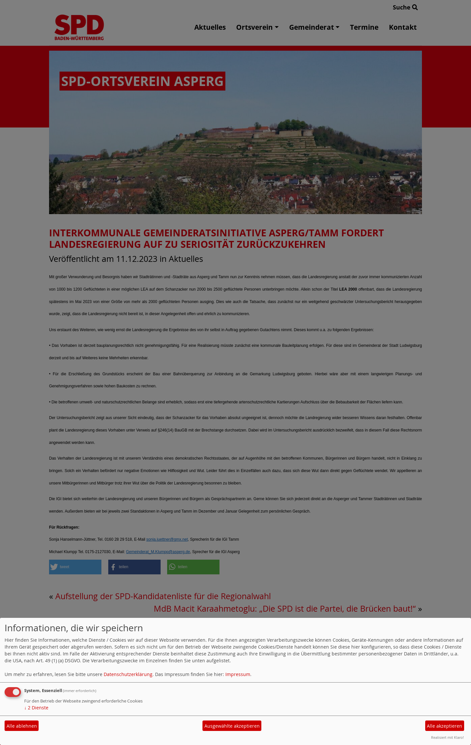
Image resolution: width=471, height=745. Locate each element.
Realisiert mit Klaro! (447, 737)
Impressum (237, 674)
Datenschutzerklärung (128, 674)
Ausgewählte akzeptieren (232, 726)
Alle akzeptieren (444, 726)
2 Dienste (36, 707)
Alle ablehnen (22, 726)
